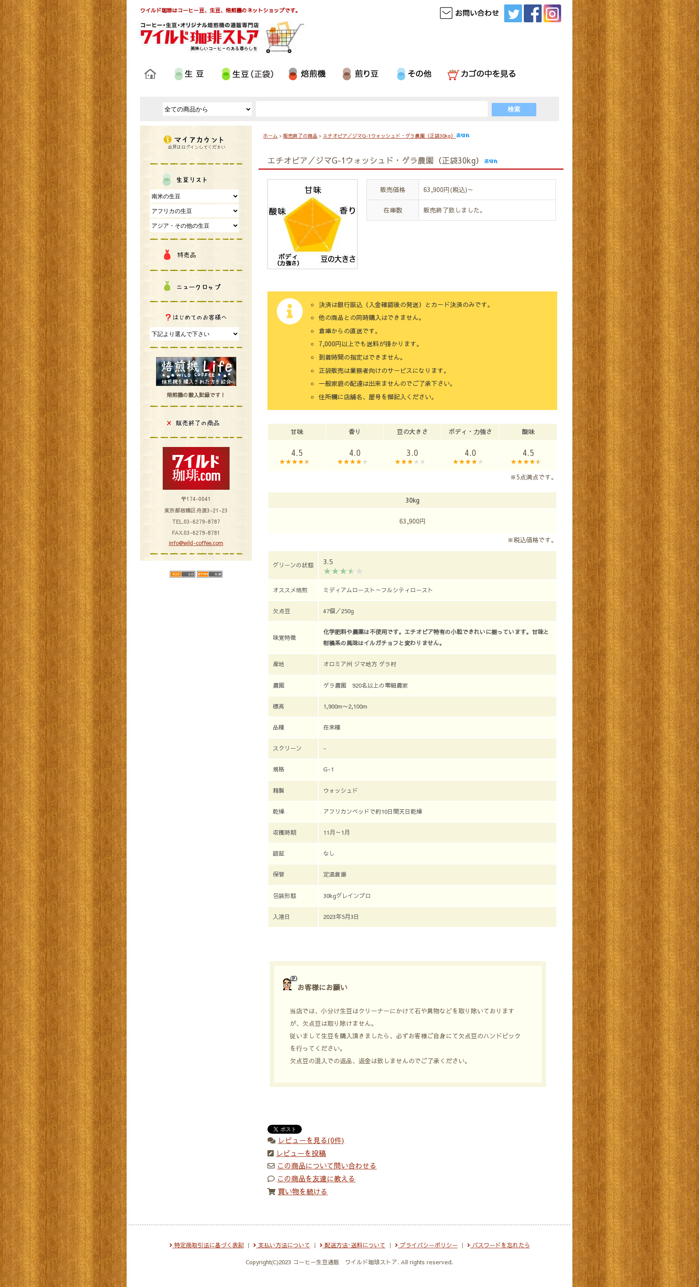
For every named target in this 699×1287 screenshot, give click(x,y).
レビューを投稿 (301, 1153)
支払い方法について (281, 1245)
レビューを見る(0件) (311, 1140)
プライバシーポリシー (426, 1245)
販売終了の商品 (300, 135)
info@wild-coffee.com (196, 542)
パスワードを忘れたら (498, 1245)
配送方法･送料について (353, 1245)
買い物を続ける (303, 1191)
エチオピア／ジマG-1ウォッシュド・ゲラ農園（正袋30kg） (396, 135)
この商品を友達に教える (316, 1178)
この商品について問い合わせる (327, 1165)
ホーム (270, 135)
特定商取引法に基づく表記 (206, 1245)
